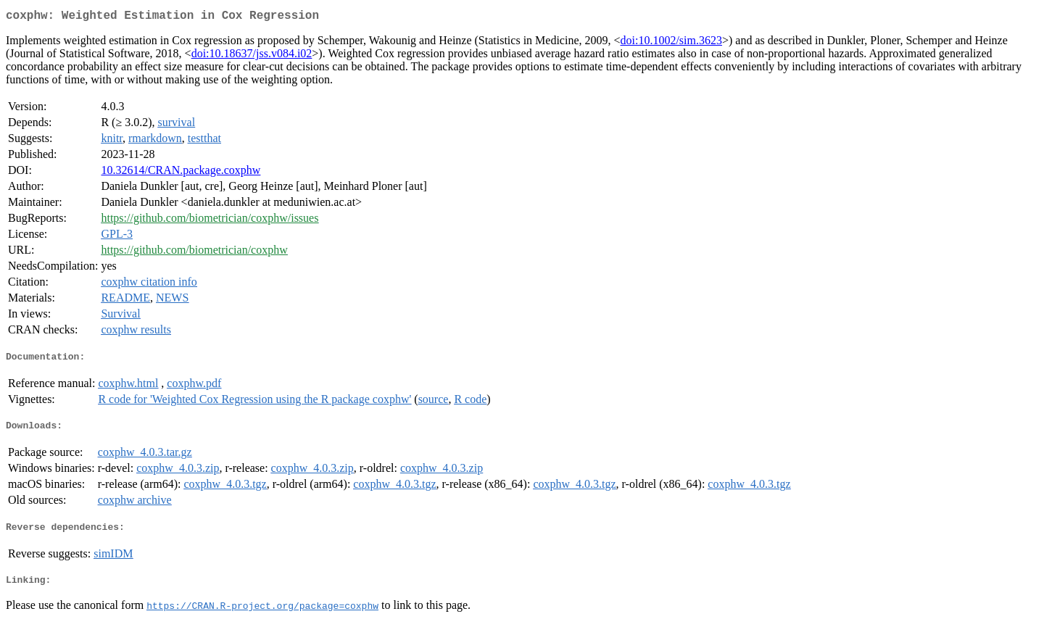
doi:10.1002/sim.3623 (671, 43)
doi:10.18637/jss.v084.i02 (251, 56)
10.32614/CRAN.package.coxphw (180, 173)
